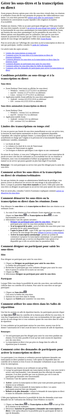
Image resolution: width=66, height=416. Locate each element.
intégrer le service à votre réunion (51, 233)
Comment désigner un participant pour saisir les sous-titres (28, 64)
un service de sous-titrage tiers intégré (41, 28)
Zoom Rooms (46, 39)
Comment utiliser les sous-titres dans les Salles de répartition (29, 66)
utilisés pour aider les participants (40, 18)
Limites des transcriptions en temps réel (21, 53)
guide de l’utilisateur (40, 45)
